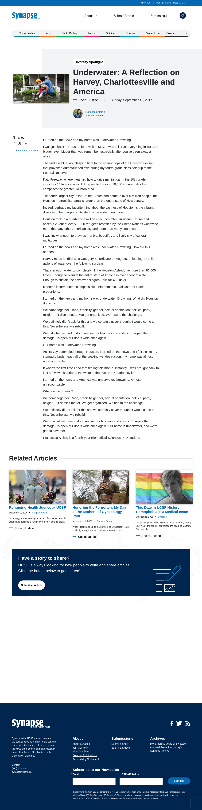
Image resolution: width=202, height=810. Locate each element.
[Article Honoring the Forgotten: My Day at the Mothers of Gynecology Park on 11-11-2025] (101, 494)
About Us (90, 16)
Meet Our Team (81, 751)
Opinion (110, 33)
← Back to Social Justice (25, 150)
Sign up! (179, 780)
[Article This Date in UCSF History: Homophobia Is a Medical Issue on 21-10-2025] (164, 492)
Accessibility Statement (86, 759)
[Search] (183, 16)
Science (130, 33)
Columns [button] (171, 33)
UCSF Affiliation (129, 774)
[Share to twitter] (21, 143)
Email (76, 774)
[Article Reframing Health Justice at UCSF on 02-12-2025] (37, 490)
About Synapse (81, 744)
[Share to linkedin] (28, 143)
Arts (48, 33)
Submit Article (124, 16)
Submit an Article (31, 585)
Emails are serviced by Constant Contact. (140, 798)
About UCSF (146, 3)
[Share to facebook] (15, 143)
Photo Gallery (69, 33)
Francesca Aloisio (95, 112)
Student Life (152, 33)
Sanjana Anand (39, 512)
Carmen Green (104, 521)
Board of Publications (85, 755)
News (91, 33)
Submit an (120, 744)
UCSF (180, 3)
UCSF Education (163, 3)
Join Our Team (81, 747)
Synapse (162, 517)
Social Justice (27, 33)
